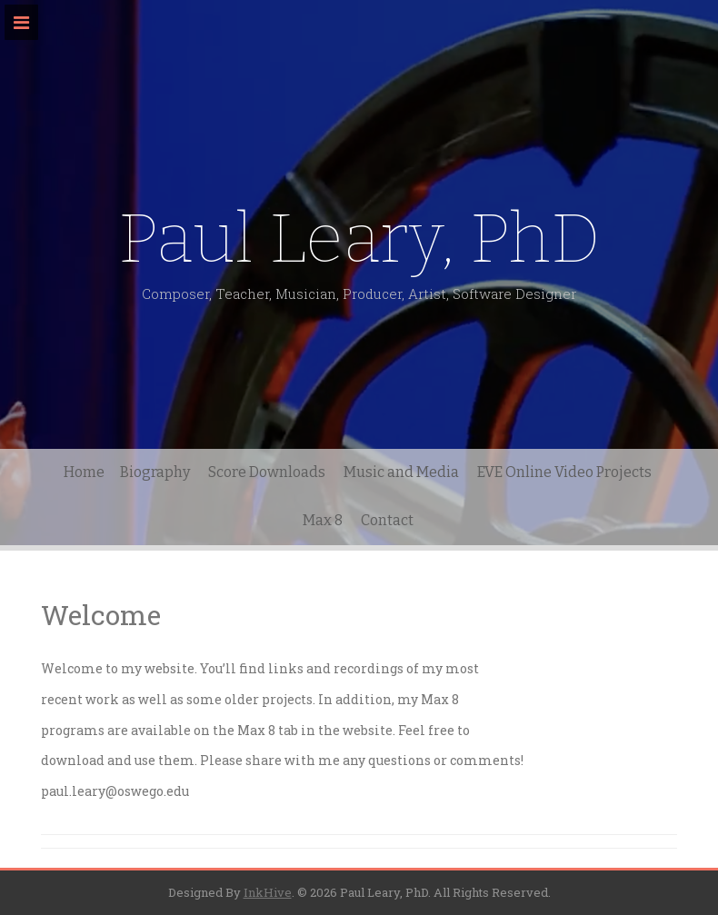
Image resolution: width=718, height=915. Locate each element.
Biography (155, 472)
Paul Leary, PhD (359, 238)
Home (84, 472)
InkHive (268, 892)
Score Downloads (266, 472)
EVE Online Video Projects (564, 472)
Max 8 (323, 520)
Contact (387, 520)
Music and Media (401, 472)
